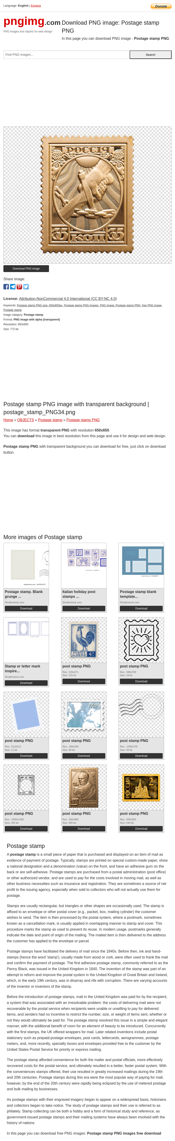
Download (26, 608)
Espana (36, 5)
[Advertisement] (87, 95)
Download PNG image (26, 268)
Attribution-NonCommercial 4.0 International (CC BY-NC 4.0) (68, 299)
